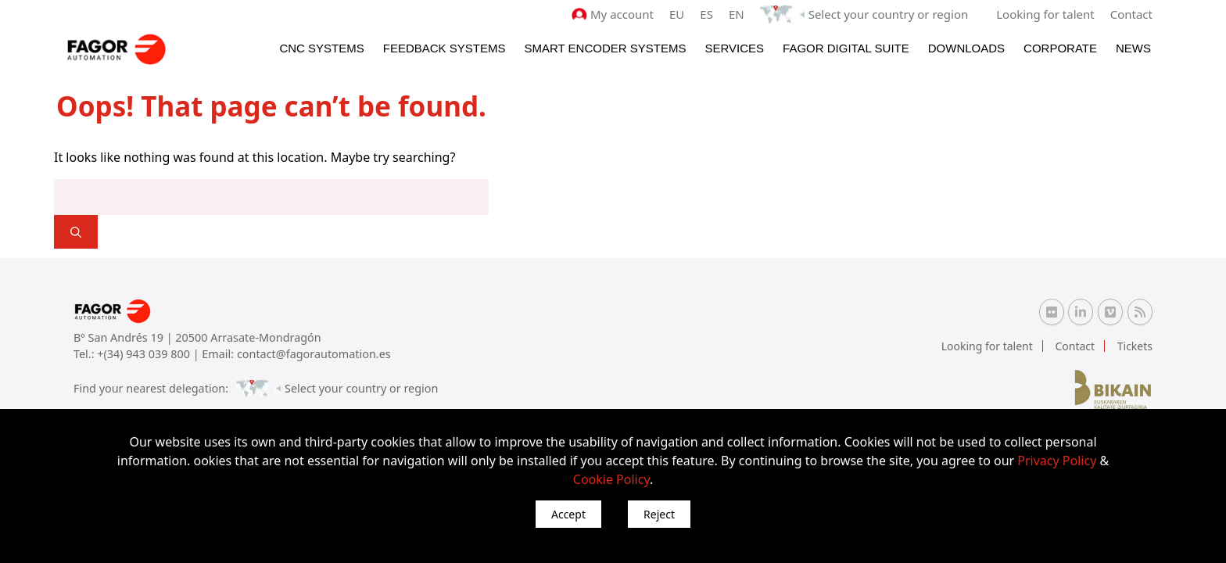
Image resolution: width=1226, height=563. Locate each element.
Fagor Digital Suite (846, 48)
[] (76, 232)
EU (676, 14)
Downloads (966, 48)
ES (706, 14)
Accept (568, 514)
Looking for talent (1045, 14)
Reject (659, 514)
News (1133, 48)
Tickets (1135, 346)
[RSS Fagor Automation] (1140, 312)
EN (736, 14)
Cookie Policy (611, 479)
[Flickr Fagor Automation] (1051, 312)
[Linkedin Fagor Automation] (1080, 312)
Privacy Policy (1056, 460)
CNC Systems (321, 48)
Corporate (1060, 48)
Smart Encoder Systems (605, 48)
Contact (1131, 14)
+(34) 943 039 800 (144, 353)
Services (734, 48)
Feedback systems (444, 48)
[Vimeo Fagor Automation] (1110, 312)
